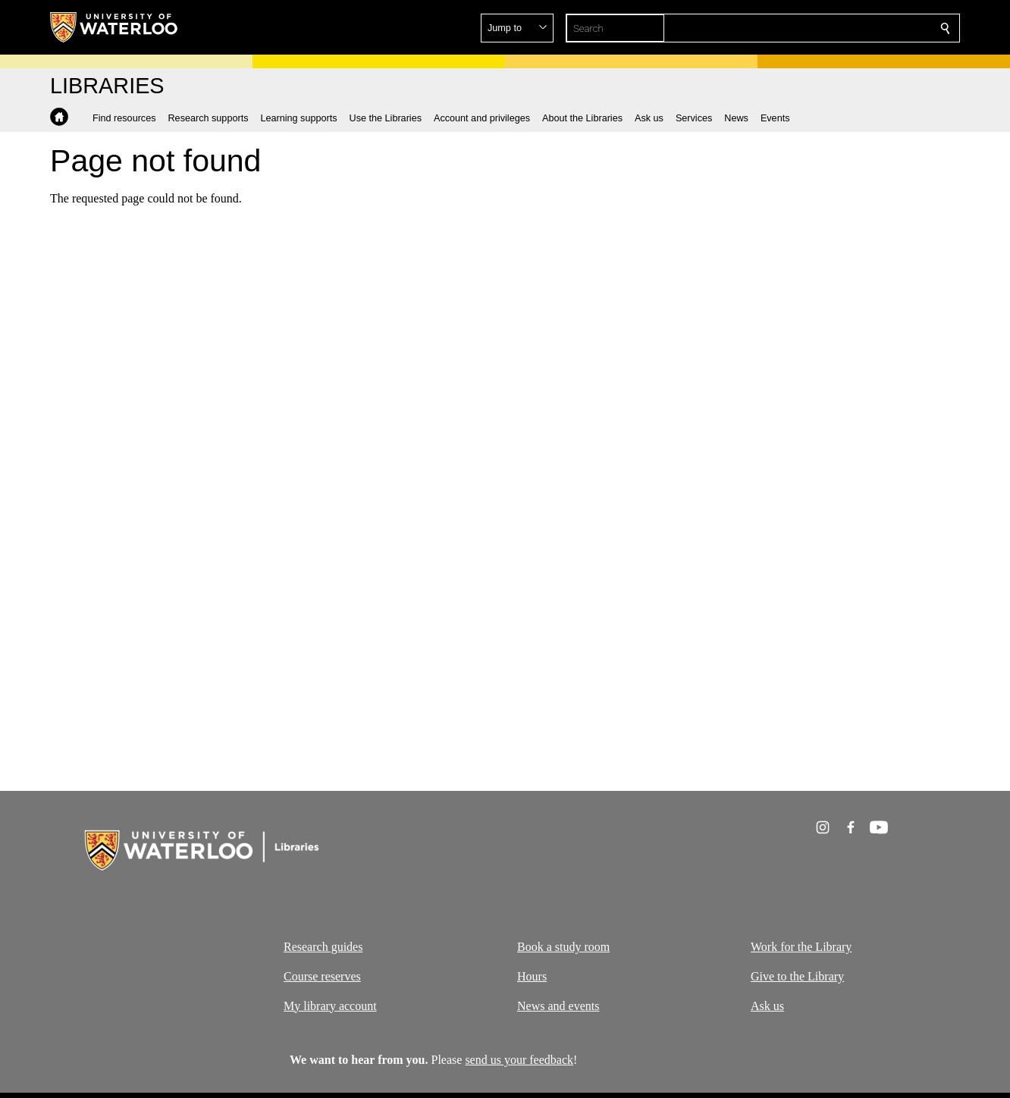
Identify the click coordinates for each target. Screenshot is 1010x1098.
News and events (558, 1005)
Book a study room (563, 946)
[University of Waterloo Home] (114, 27)
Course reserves (322, 976)
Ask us (767, 1005)
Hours (532, 976)
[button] (835, 28)
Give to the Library (797, 976)
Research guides (323, 946)
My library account (330, 1005)
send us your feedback (519, 1059)
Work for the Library (801, 946)
